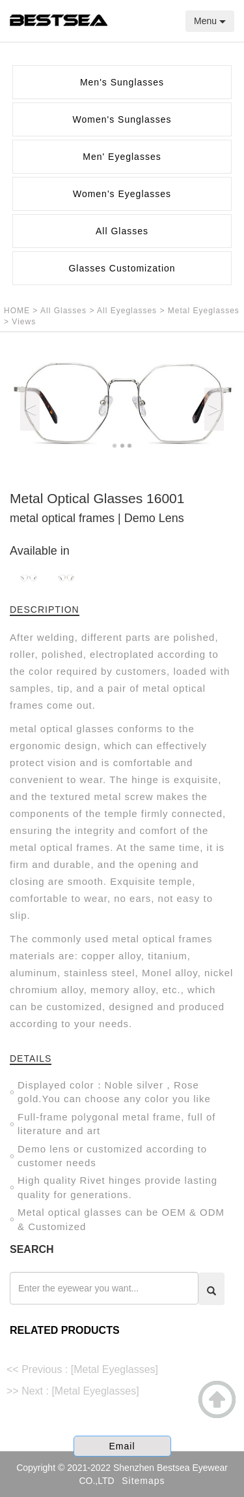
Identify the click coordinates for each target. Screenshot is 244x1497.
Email (122, 1446)
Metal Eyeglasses (203, 310)
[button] (27, 404)
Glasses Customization (121, 268)
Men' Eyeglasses (122, 156)
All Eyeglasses (128, 310)
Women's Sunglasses (122, 119)
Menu (210, 21)
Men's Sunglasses (122, 82)
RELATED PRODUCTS (65, 1330)
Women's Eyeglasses (122, 194)
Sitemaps (143, 1480)
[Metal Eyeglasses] (114, 1369)
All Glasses (122, 231)
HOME (17, 310)
